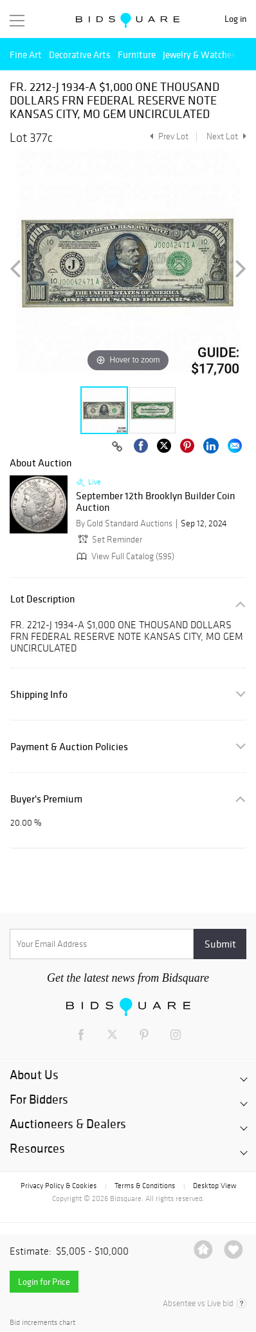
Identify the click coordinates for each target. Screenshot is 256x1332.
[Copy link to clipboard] (117, 447)
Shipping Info (39, 694)
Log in (235, 19)
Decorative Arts (80, 54)
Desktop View (214, 1185)
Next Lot (226, 136)
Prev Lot (167, 136)
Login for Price (44, 1281)
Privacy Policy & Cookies (58, 1185)
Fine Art (26, 54)
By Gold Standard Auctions (124, 523)
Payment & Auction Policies (69, 747)
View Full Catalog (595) (124, 556)
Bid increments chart (42, 1322)
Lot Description (42, 599)
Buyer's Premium (46, 799)
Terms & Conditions (144, 1185)
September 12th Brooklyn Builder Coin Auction (155, 501)
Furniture (137, 54)
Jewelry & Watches (199, 54)
